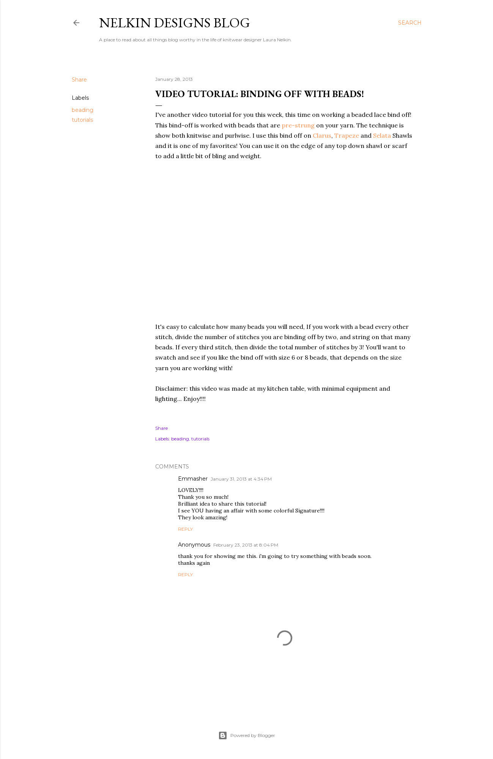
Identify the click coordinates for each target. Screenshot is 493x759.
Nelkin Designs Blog (174, 22)
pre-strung (298, 125)
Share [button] (79, 79)
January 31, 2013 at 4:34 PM (241, 479)
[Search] (410, 23)
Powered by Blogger (246, 735)
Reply (185, 529)
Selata (382, 135)
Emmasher (193, 478)
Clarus (322, 135)
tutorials (82, 119)
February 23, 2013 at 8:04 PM (245, 545)
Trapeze (346, 135)
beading (82, 110)
